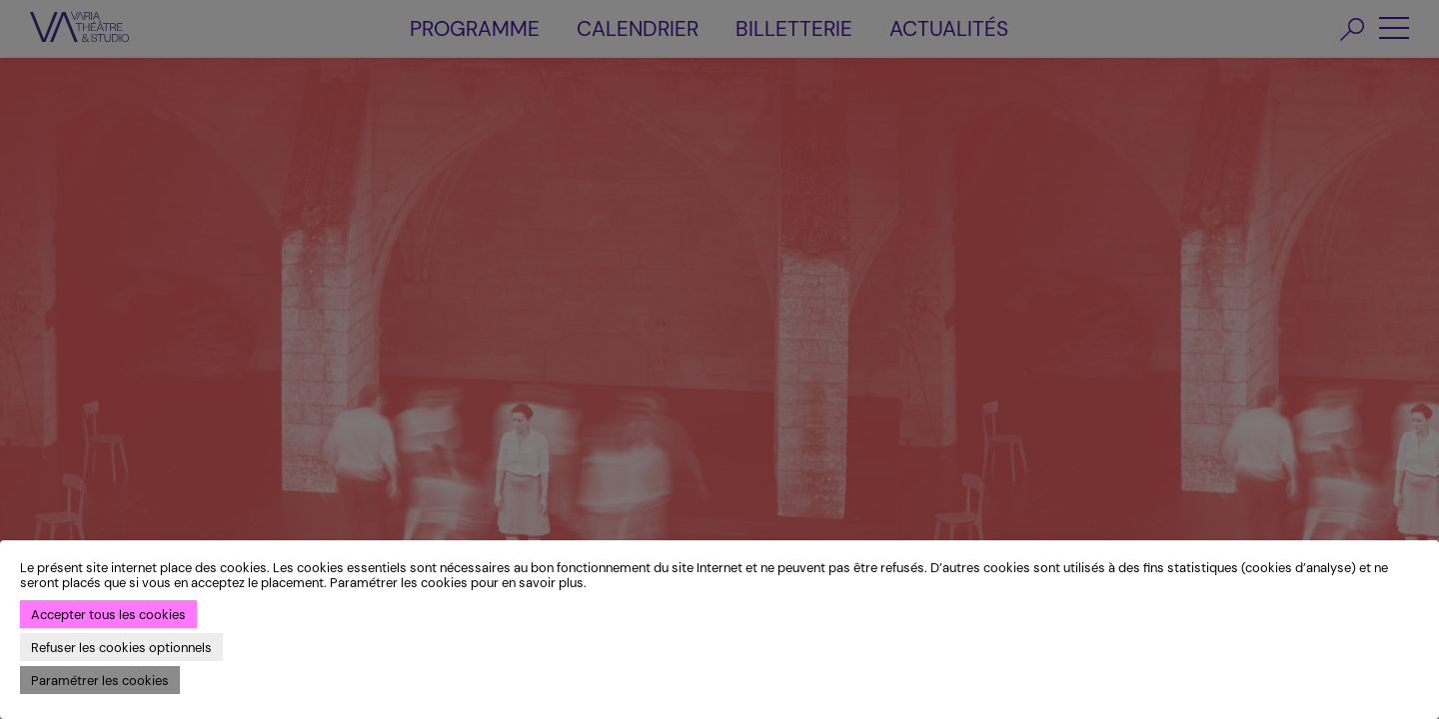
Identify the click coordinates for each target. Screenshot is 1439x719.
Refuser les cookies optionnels (121, 647)
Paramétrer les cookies (100, 680)
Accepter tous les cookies (108, 614)
